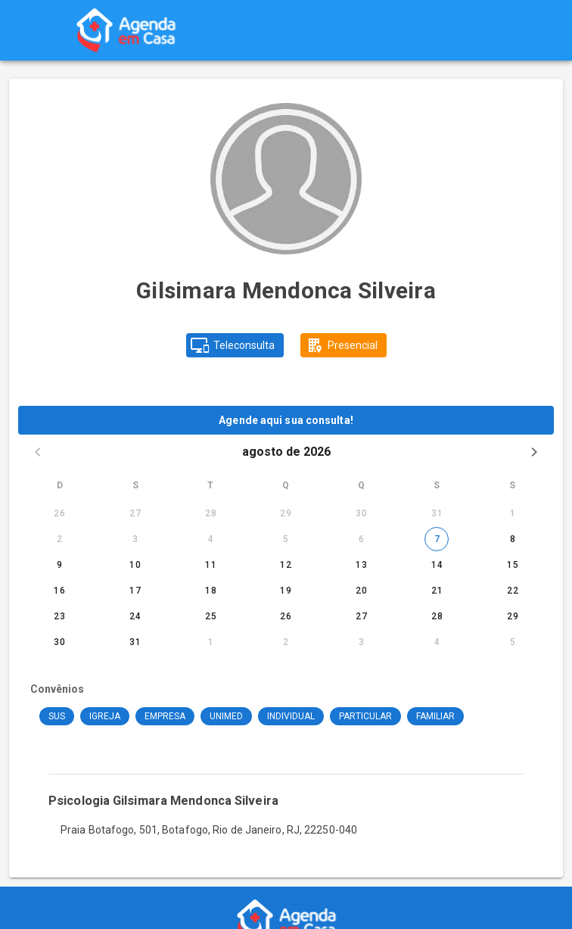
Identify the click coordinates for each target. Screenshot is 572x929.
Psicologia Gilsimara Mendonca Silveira (163, 800)
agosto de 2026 (286, 451)
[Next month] (534, 452)
